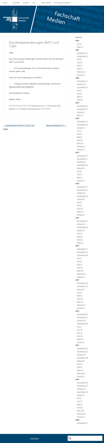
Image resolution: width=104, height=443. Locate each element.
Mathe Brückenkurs (62, 3)
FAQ (33, 3)
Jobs (25, 3)
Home (5, 3)
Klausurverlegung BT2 (56, 125)
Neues (15, 3)
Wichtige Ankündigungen (30, 109)
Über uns (44, 3)
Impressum (34, 438)
